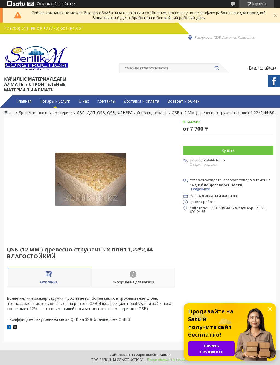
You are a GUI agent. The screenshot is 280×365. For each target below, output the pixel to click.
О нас (83, 101)
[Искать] (216, 68)
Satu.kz (164, 354)
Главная (24, 101)
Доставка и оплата (141, 101)
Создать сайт (47, 4)
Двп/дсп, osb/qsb (152, 112)
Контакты (106, 101)
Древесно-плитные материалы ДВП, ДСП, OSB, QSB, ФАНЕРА (75, 112)
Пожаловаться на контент (168, 359)
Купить (228, 150)
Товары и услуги (55, 101)
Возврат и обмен (183, 101)
